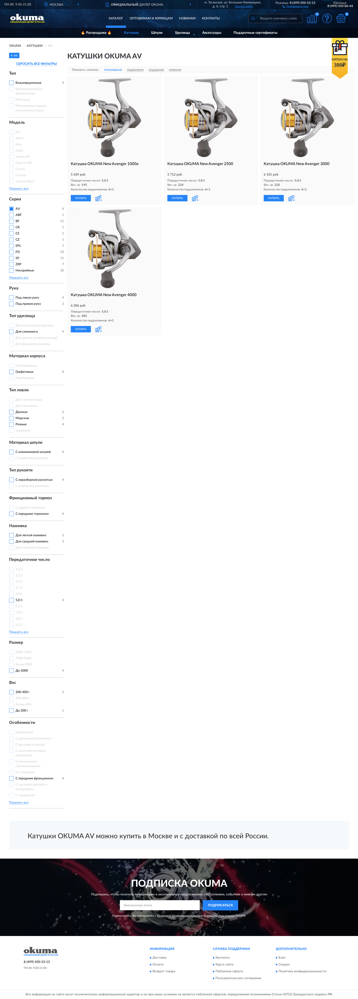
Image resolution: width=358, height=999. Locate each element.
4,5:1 (19, 581)
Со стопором (25, 772)
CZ (17, 239)
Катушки (131, 32)
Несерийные (25, 270)
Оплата (158, 964)
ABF (19, 215)
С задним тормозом (30, 507)
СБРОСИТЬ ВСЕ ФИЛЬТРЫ (36, 64)
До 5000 (22, 670)
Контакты (211, 18)
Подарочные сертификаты (255, 32)
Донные (21, 412)
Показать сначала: (85, 69)
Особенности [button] (22, 723)
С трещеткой (25, 795)
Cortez (20, 169)
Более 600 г (24, 704)
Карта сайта (224, 964)
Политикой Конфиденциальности (178, 915)
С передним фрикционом (34, 778)
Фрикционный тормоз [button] (30, 498)
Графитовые (24, 371)
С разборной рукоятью (32, 486)
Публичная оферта (229, 971)
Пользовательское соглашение (238, 978)
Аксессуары (211, 32)
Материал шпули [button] (25, 443)
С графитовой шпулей (32, 458)
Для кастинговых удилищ (34, 325)
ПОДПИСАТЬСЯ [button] (220, 905)
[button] (295, 6)
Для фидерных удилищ (33, 344)
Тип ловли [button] (19, 390)
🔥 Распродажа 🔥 (96, 32)
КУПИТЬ (80, 198)
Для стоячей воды (29, 399)
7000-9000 (23, 658)
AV (18, 208)
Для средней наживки (32, 541)
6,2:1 (19, 624)
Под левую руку (27, 297)
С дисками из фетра (30, 744)
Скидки (284, 964)
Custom (21, 175)
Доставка (159, 958)
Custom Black (25, 181)
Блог (282, 958)
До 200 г (22, 710)
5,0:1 (19, 600)
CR (18, 227)
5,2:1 (19, 606)
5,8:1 (19, 612)
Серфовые (23, 430)
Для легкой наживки (31, 535)
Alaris (20, 138)
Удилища (182, 32)
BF (17, 221)
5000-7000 (23, 652)
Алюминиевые (26, 365)
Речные (21, 424)
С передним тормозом (32, 513)
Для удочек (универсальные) (37, 337)
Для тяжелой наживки (32, 547)
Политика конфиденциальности (302, 971)
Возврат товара (164, 971)
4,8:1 (19, 594)
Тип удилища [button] (22, 316)
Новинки (187, 18)
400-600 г (23, 698)
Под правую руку (28, 303)
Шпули (157, 32)
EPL (18, 245)
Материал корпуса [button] (27, 356)
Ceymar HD (24, 163)
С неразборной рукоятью (34, 479)
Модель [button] (17, 123)
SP (17, 258)
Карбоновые (25, 378)
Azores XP (23, 156)
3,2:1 (19, 575)
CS (17, 233)
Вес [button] (12, 683)
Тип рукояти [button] (21, 470)
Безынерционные (28, 82)
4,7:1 (19, 587)
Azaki (20, 150)
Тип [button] (12, 73)
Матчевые (23, 99)
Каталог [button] (116, 18)
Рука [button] (13, 288)
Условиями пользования (218, 915)
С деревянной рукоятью (33, 738)
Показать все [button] (18, 188)
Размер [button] (16, 643)
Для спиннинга (27, 331)
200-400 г (23, 692)
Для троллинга (27, 405)
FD (18, 252)
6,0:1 (19, 618)
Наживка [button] (18, 526)
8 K (18, 132)
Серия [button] (15, 199)
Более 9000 (24, 664)
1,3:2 (19, 569)
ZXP (18, 264)
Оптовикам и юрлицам (151, 18)
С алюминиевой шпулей (33, 452)
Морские (22, 418)
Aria (18, 144)
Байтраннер (24, 732)
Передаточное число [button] (29, 560)
